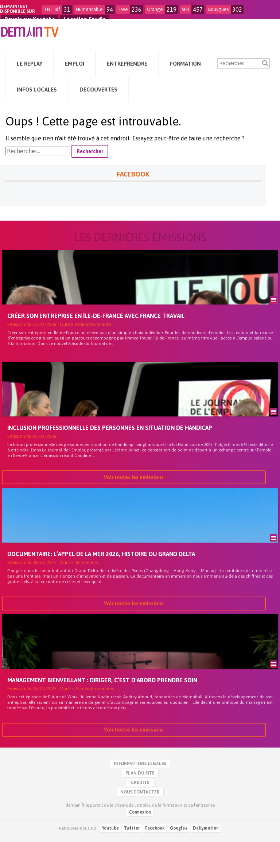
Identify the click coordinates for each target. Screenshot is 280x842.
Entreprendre (127, 64)
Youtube (110, 828)
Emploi (74, 64)
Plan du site (140, 773)
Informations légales (140, 763)
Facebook (155, 828)
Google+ (179, 828)
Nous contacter (140, 792)
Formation (185, 64)
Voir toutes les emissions (134, 478)
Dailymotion (206, 828)
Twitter (132, 828)
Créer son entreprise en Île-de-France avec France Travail (95, 316)
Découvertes (98, 89)
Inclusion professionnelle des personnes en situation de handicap (109, 428)
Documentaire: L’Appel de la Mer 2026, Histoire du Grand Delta (101, 554)
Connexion (140, 812)
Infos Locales (37, 89)
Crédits (140, 782)
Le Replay (29, 64)
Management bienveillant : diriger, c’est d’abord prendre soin (102, 681)
